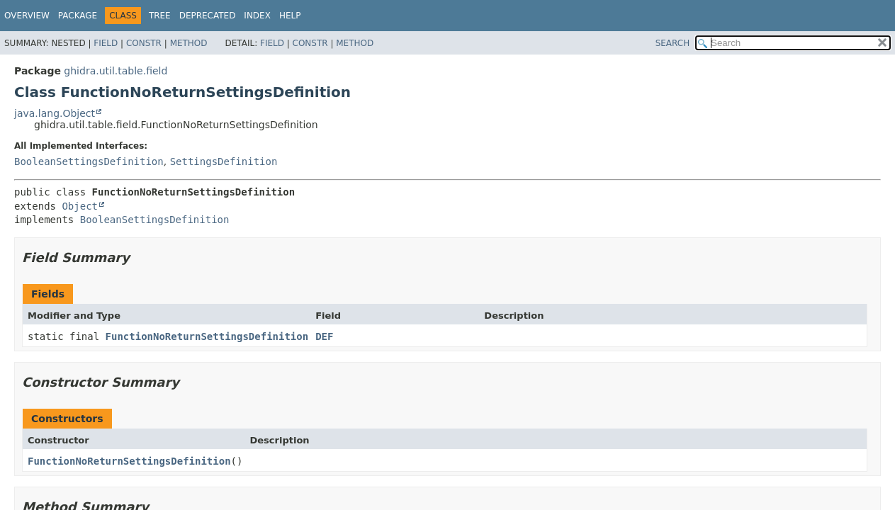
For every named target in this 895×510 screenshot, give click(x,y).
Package (77, 16)
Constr (144, 43)
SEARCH (672, 43)
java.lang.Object (54, 113)
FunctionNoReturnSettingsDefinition (207, 336)
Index (257, 16)
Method (189, 43)
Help (290, 16)
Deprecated (207, 16)
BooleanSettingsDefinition (89, 161)
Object (80, 206)
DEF (324, 336)
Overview (27, 16)
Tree (160, 16)
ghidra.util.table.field (115, 70)
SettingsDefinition (224, 161)
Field (106, 43)
